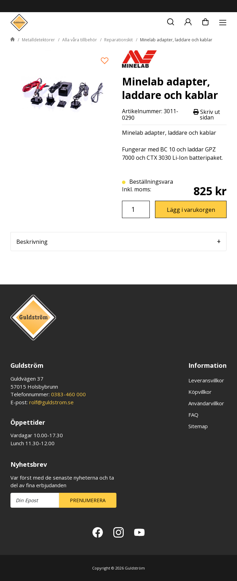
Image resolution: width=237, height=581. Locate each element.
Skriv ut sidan (206, 114)
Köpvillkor (200, 391)
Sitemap (198, 426)
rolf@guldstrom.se (51, 402)
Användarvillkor (206, 403)
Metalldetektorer (38, 40)
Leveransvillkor (206, 380)
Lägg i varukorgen (191, 210)
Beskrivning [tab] (32, 242)
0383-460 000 (68, 394)
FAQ (193, 414)
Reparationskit (118, 40)
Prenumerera (88, 500)
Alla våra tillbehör (79, 40)
